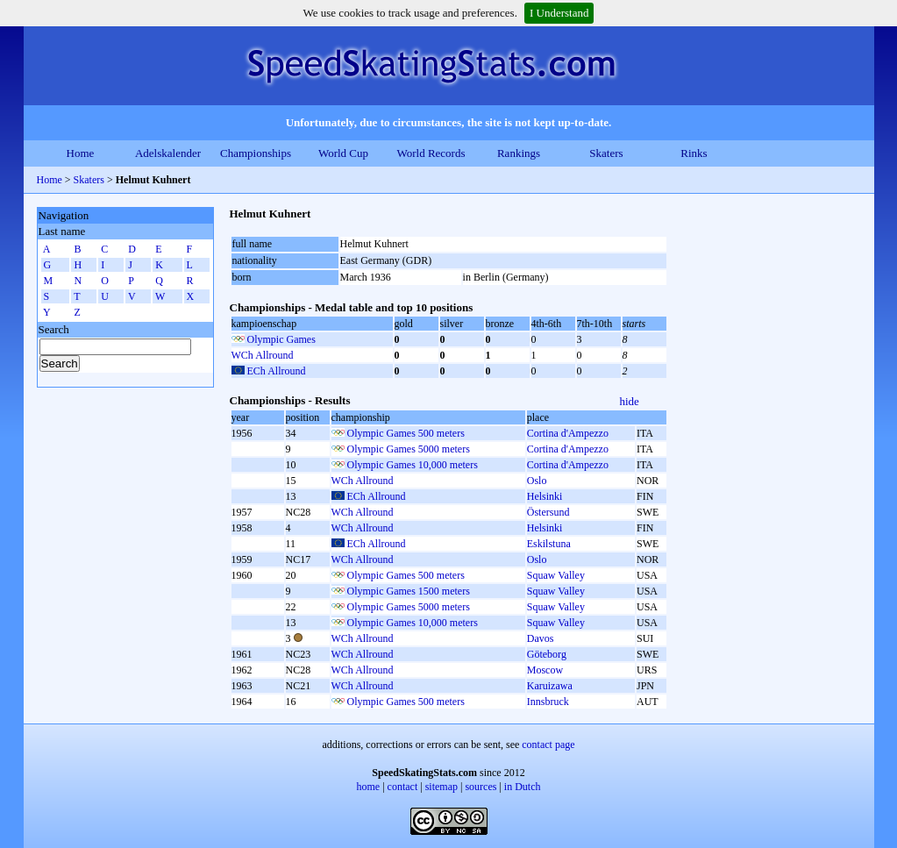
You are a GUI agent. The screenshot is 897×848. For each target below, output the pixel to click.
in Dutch (522, 786)
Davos (540, 638)
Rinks (693, 153)
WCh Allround (262, 355)
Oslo (537, 480)
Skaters (606, 153)
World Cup (343, 153)
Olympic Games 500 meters (406, 433)
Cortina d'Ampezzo (568, 433)
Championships (255, 153)
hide (629, 401)
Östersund (548, 512)
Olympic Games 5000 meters (408, 449)
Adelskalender (168, 153)
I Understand (559, 12)
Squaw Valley (556, 575)
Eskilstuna (549, 544)
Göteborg (546, 654)
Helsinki (545, 496)
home (369, 786)
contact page (548, 744)
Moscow (545, 670)
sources (480, 786)
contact (403, 786)
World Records (430, 153)
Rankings (518, 153)
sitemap (441, 786)
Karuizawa (550, 686)
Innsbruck (548, 701)
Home (81, 153)
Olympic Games (281, 339)
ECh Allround (276, 371)
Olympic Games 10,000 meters (412, 465)
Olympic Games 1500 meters (408, 591)
